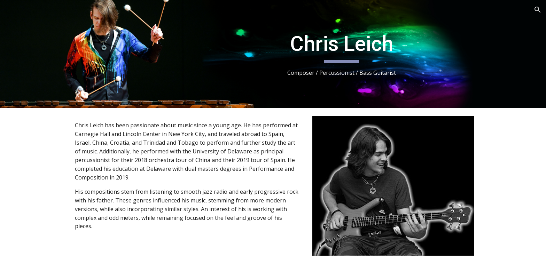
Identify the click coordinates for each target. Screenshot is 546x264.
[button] (537, 9)
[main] (341, 54)
